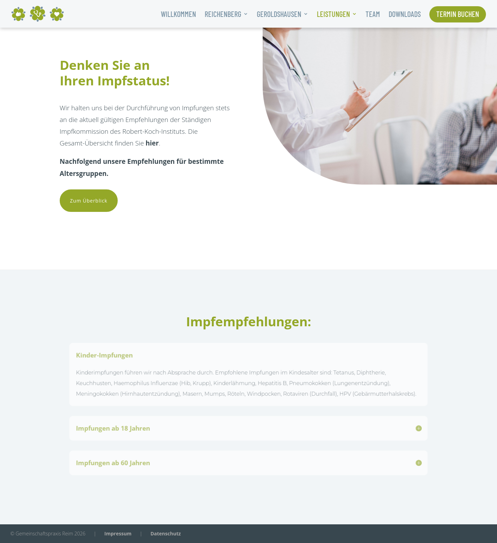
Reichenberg (223, 14)
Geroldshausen (279, 14)
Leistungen (333, 14)
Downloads (405, 14)
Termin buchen (457, 14)
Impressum (117, 533)
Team (373, 14)
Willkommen (178, 14)
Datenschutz (165, 533)
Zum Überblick (88, 200)
